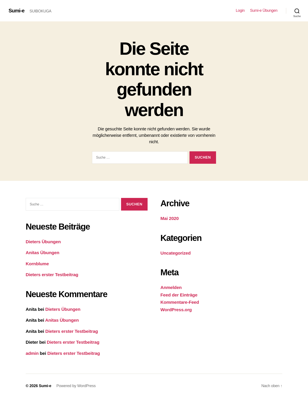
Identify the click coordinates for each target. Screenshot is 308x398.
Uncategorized (175, 253)
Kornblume (37, 263)
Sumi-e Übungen (263, 10)
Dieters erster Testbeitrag (52, 274)
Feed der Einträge (178, 294)
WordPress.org (176, 309)
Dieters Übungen (43, 241)
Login (240, 10)
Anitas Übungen (42, 252)
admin (32, 353)
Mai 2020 (169, 218)
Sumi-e (16, 10)
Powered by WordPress (76, 386)
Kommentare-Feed (179, 302)
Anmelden (171, 287)
